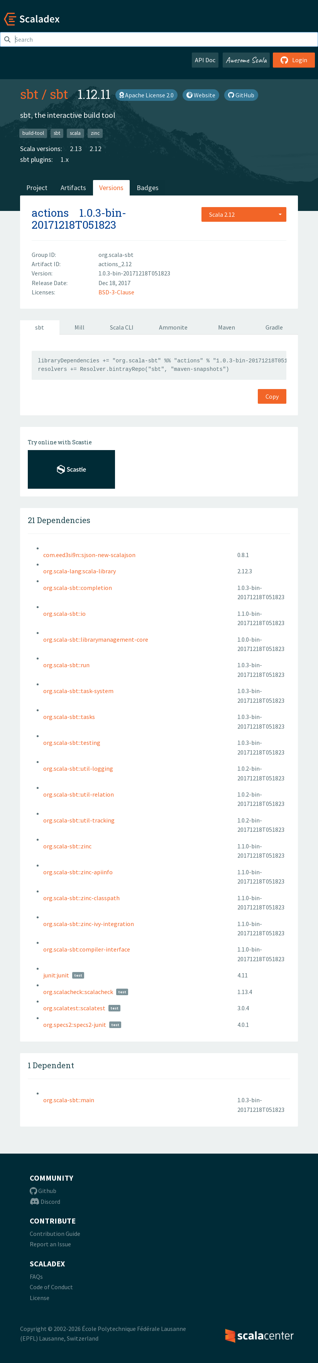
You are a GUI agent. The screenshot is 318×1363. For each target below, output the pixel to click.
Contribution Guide (55, 1233)
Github (43, 1191)
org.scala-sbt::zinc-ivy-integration (88, 924)
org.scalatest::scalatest (74, 1008)
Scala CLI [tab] (122, 327)
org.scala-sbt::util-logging (78, 768)
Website (200, 95)
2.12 (95, 148)
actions (50, 213)
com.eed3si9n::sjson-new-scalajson (89, 555)
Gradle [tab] (274, 327)
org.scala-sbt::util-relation (78, 794)
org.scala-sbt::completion (77, 587)
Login (294, 60)
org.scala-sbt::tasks (69, 717)
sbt (29, 93)
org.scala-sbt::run (66, 665)
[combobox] (243, 214)
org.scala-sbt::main (68, 1100)
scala (75, 133)
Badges (148, 187)
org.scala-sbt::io (64, 613)
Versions (111, 187)
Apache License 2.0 (146, 95)
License (39, 1298)
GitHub (241, 95)
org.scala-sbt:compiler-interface (86, 949)
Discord (45, 1201)
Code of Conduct (51, 1287)
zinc (95, 133)
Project (36, 187)
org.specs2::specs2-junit (74, 1024)
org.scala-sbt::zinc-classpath (81, 898)
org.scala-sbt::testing (71, 742)
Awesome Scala (246, 60)
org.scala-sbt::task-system (78, 691)
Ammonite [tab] (173, 327)
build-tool (33, 133)
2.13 (76, 148)
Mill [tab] (79, 327)
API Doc (205, 60)
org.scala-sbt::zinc (67, 846)
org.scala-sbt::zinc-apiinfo (78, 872)
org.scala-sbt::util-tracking (79, 820)
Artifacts (73, 187)
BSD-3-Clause (116, 292)
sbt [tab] (39, 327)
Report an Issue (50, 1244)
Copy (272, 396)
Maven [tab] (226, 327)
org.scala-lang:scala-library (79, 571)
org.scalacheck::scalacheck (78, 992)
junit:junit (56, 975)
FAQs (36, 1276)
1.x (65, 159)
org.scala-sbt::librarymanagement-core (95, 639)
